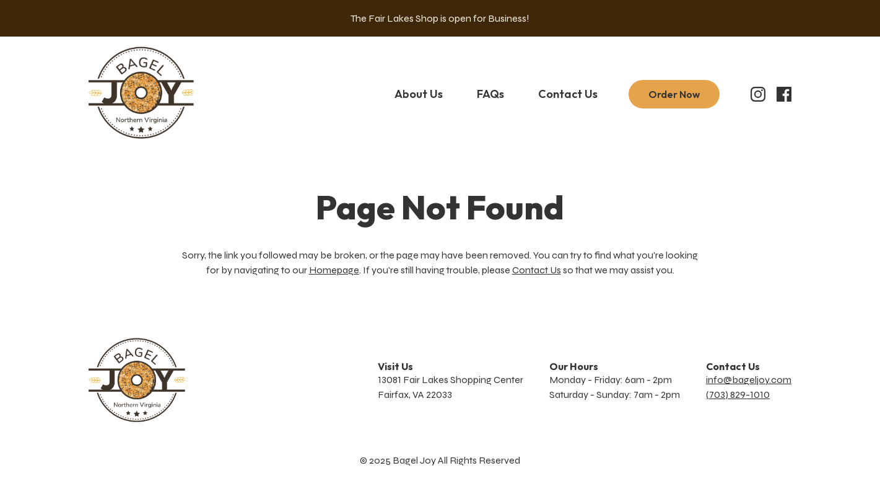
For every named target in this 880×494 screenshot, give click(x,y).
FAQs (490, 94)
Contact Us (568, 94)
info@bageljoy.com (748, 380)
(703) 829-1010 (738, 394)
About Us (418, 94)
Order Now (674, 94)
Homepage (334, 270)
